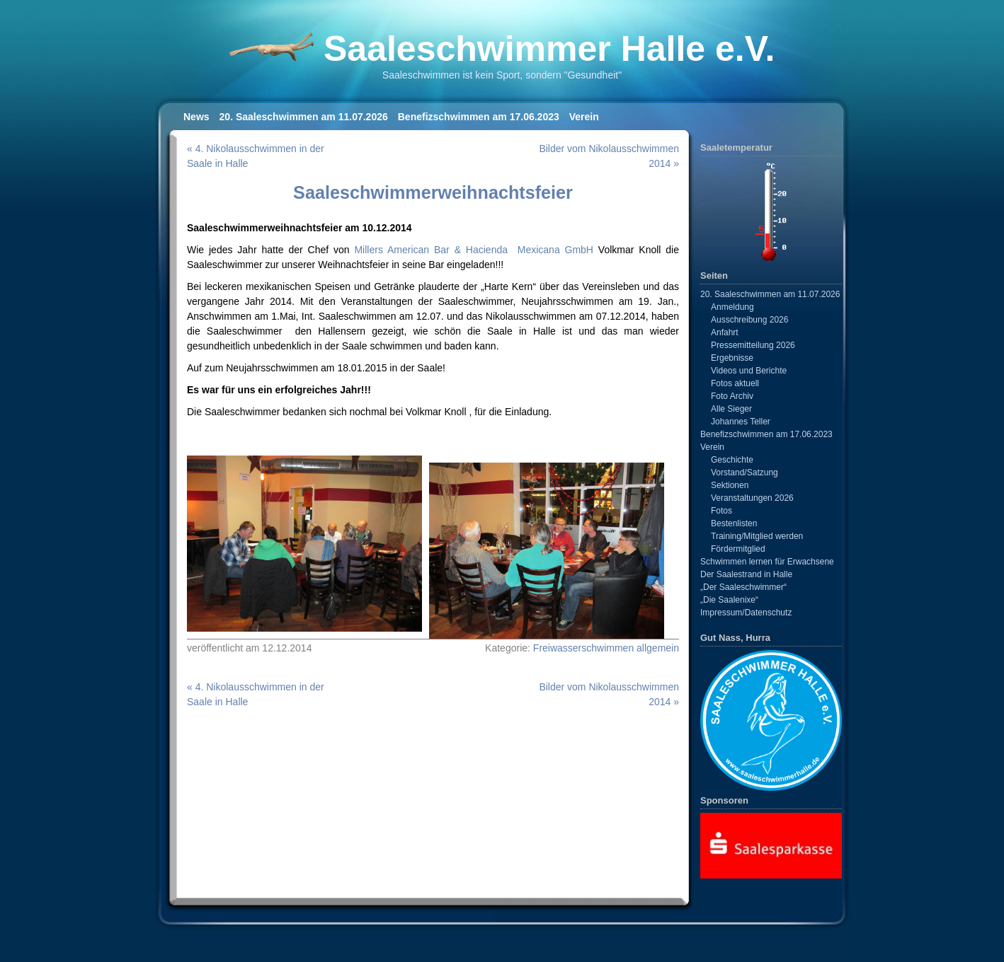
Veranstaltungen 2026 (752, 498)
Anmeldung (732, 307)
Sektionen (729, 485)
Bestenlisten (734, 523)
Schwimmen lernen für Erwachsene (767, 562)
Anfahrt (724, 332)
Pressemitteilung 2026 (753, 345)
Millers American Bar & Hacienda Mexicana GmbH (473, 249)
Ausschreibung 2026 (749, 320)
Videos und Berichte (749, 371)
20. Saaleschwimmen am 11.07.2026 (303, 116)
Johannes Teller (740, 422)
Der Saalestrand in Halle (746, 574)
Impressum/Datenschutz (746, 613)
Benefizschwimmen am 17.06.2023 (478, 116)
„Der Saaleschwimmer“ (743, 587)
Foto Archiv (732, 396)
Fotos (721, 511)
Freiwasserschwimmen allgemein (606, 648)
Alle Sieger (731, 409)
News (196, 116)
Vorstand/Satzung (744, 472)
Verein (584, 116)
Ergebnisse (732, 358)
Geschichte (732, 460)
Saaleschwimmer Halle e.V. (549, 49)
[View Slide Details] (771, 845)
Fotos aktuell (735, 383)
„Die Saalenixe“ (729, 600)
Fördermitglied (738, 549)
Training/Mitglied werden (757, 536)
